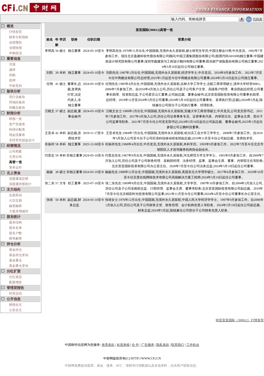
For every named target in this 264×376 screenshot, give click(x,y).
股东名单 (15, 228)
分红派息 (15, 277)
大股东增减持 (18, 211)
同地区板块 (17, 102)
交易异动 (15, 195)
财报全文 (15, 305)
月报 (12, 64)
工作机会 (192, 345)
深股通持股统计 (20, 184)
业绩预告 (15, 42)
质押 (12, 80)
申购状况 (15, 53)
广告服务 (147, 345)
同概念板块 (17, 107)
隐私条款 (162, 345)
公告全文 (15, 310)
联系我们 (177, 345)
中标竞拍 (15, 86)
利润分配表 (17, 129)
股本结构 (15, 222)
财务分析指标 (18, 37)
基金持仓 (15, 250)
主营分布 (15, 157)
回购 (12, 75)
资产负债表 (17, 124)
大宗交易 (15, 200)
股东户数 (15, 233)
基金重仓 (15, 260)
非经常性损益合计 (22, 140)
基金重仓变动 (18, 266)
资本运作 (15, 167)
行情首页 (15, 32)
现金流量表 (17, 135)
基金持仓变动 (18, 255)
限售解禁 (15, 238)
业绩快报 (15, 48)
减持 (12, 70)
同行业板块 (17, 97)
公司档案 (15, 151)
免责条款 (108, 345)
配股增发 (15, 282)
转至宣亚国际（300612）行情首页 (240, 320)
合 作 (135, 345)
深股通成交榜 (18, 179)
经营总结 (15, 293)
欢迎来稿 (123, 345)
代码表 (257, 19)
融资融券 (15, 206)
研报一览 (15, 119)
